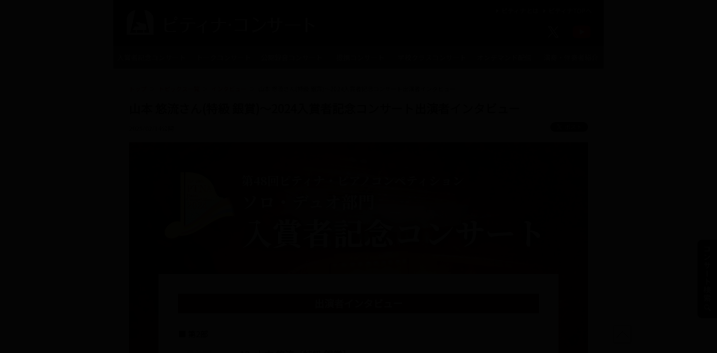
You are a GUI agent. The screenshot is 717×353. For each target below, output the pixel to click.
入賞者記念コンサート (151, 57)
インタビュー (229, 88)
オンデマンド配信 (504, 57)
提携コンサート (360, 57)
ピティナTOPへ (566, 10)
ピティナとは (516, 10)
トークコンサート (223, 57)
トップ (138, 88)
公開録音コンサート (292, 57)
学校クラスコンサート (432, 57)
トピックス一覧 (179, 88)
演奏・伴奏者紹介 (570, 57)
